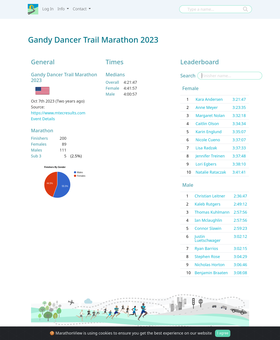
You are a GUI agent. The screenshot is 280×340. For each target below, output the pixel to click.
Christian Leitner (210, 196)
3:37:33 (239, 147)
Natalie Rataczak (211, 172)
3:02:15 (240, 248)
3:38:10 (239, 164)
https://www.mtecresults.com (58, 112)
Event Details (43, 118)
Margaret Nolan (210, 115)
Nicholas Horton (210, 264)
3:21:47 (239, 99)
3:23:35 (239, 107)
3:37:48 (239, 156)
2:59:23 (240, 228)
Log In (48, 8)
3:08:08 (240, 272)
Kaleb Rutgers (207, 204)
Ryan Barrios (206, 248)
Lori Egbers (206, 164)
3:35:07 (239, 131)
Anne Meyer (207, 107)
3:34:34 (239, 123)
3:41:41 (239, 172)
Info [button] (62, 8)
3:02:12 (240, 236)
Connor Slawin (208, 228)
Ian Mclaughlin (208, 220)
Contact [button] (80, 8)
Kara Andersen (209, 99)
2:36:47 (240, 196)
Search (187, 75)
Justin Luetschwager (208, 238)
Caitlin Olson (207, 123)
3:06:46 (240, 264)
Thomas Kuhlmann (212, 212)
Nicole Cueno (208, 139)
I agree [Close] (222, 333)
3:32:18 (239, 115)
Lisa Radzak (206, 147)
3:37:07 (239, 139)
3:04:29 (240, 256)
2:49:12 (240, 204)
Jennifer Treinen (210, 156)
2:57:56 (240, 212)
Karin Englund (209, 131)
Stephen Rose (207, 256)
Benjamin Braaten (211, 272)
